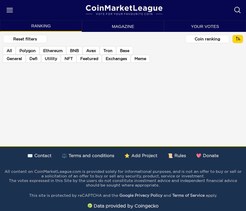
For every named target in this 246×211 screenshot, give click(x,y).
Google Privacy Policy (140, 195)
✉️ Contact (39, 155)
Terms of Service (188, 195)
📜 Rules (177, 155)
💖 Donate (207, 155)
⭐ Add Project (140, 155)
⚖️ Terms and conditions (88, 155)
